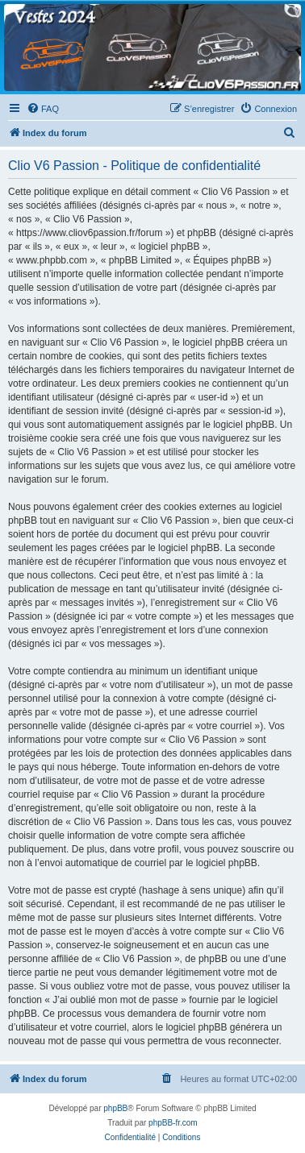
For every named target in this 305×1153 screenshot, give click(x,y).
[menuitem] (43, 108)
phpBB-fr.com (173, 1122)
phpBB (115, 1108)
